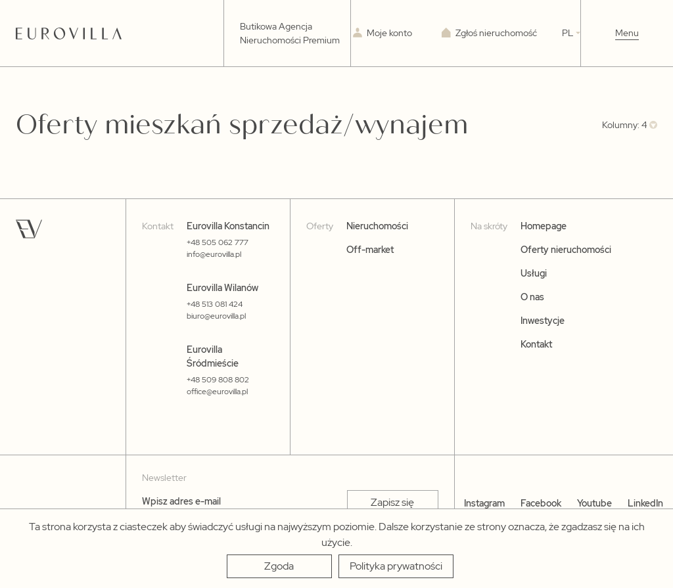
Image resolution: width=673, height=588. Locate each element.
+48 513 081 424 (215, 304)
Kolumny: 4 (624, 125)
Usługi (534, 273)
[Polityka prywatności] (395, 566)
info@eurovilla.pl (214, 254)
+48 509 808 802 (218, 379)
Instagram (484, 503)
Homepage (544, 226)
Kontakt (536, 344)
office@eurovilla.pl (217, 391)
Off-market (370, 250)
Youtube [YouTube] (594, 503)
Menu (627, 33)
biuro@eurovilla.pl (216, 316)
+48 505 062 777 (217, 242)
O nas (532, 297)
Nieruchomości (377, 226)
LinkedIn (645, 503)
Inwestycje (543, 321)
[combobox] (629, 125)
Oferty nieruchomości (566, 250)
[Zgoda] (279, 566)
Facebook (541, 503)
